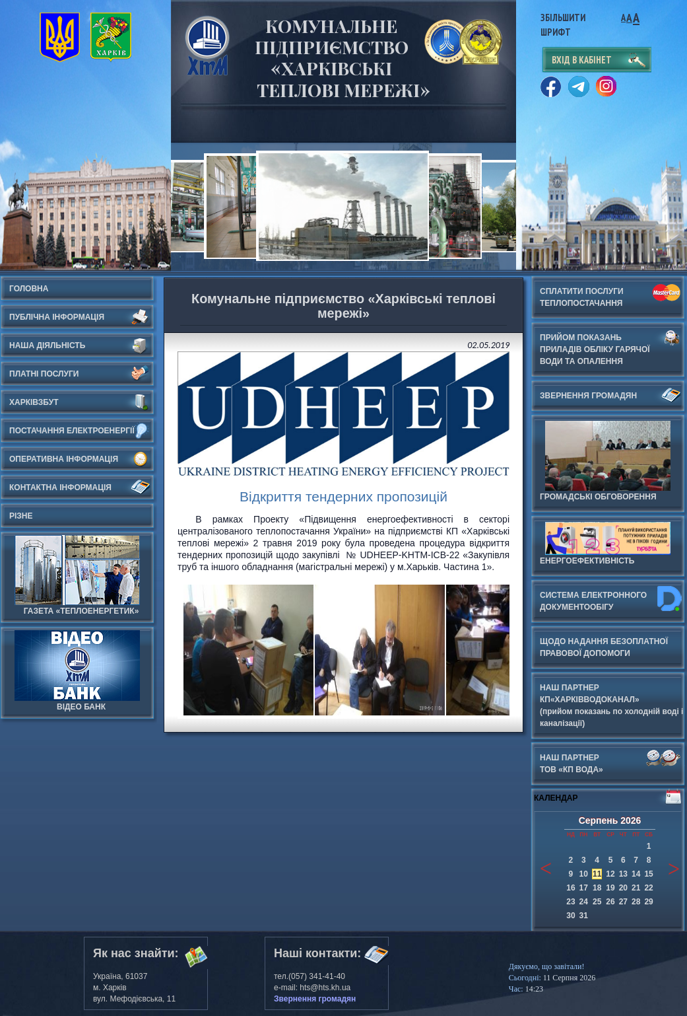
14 (636, 874)
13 (623, 874)
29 (648, 901)
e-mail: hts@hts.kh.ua (312, 987)
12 (610, 874)
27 (623, 901)
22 (648, 887)
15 (648, 874)
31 (583, 915)
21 (636, 887)
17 (583, 887)
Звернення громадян (315, 998)
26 (610, 901)
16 (570, 887)
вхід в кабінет (582, 60)
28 (636, 901)
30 (570, 915)
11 (597, 874)
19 (610, 887)
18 (597, 887)
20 (623, 887)
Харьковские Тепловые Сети (207, 45)
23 (570, 901)
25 (597, 901)
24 (583, 901)
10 (583, 874)
